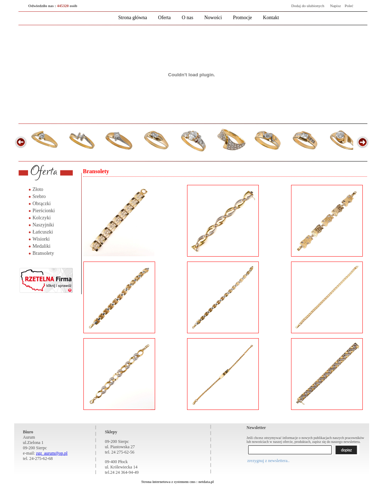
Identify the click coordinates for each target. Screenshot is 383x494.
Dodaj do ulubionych (307, 6)
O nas (187, 17)
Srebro (39, 196)
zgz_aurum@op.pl (51, 453)
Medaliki (42, 246)
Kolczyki (42, 217)
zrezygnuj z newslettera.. (268, 460)
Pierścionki (44, 210)
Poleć (349, 6)
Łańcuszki (43, 232)
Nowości (213, 17)
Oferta (164, 17)
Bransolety (43, 253)
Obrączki (42, 203)
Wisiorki (41, 239)
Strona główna (132, 17)
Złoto (38, 189)
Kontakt (271, 17)
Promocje (242, 17)
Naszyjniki (43, 224)
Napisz (335, 6)
